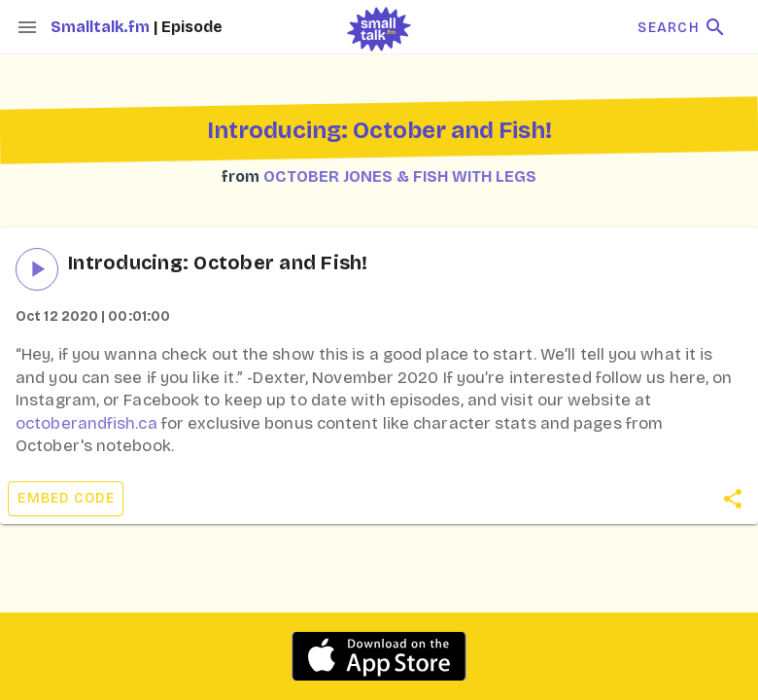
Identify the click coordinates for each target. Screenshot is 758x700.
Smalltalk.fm (102, 27)
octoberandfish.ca (86, 423)
